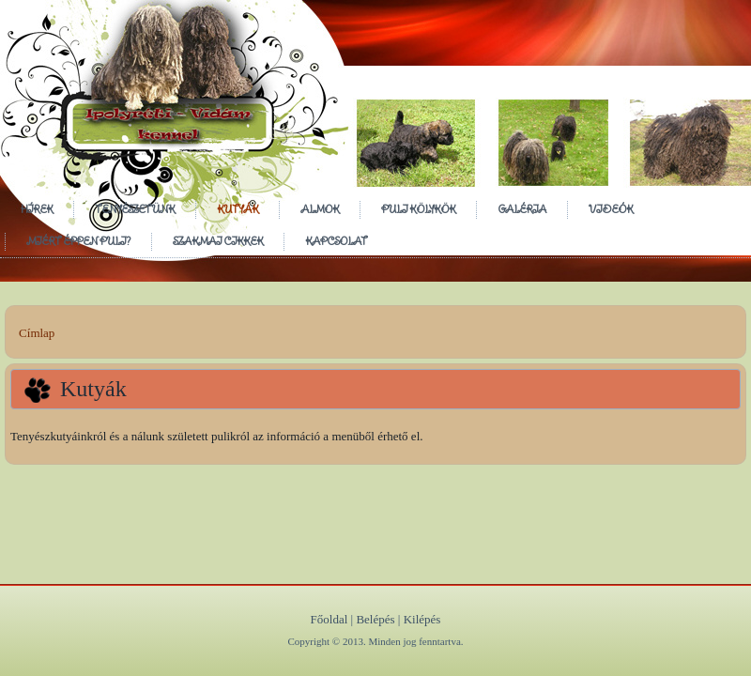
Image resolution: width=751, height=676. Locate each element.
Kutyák (237, 209)
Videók (611, 209)
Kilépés (422, 619)
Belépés (375, 619)
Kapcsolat (336, 241)
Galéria (522, 209)
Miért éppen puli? (78, 241)
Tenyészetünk (135, 209)
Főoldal (329, 619)
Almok (319, 209)
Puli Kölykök (418, 209)
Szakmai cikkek (218, 241)
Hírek (37, 209)
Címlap (36, 333)
